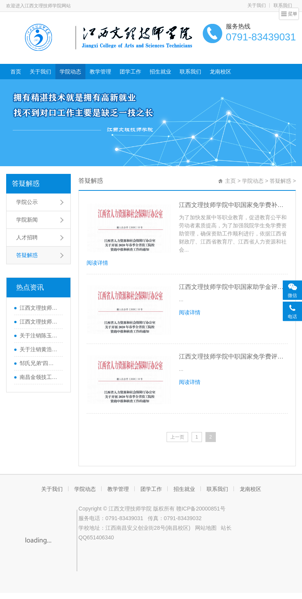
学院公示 (27, 202)
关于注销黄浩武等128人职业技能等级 (39, 349)
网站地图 (206, 528)
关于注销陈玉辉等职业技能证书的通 (39, 335)
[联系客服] (292, 311)
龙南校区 (220, 71)
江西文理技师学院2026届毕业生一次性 (39, 308)
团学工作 (130, 71)
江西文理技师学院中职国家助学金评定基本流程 (233, 287)
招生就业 (160, 71)
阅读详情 (97, 263)
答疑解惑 (26, 183)
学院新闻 (27, 220)
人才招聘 (27, 237)
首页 (15, 71)
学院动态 (70, 71)
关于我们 (256, 5)
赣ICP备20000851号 (200, 509)
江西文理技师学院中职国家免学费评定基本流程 (233, 356)
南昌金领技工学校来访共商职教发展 (39, 377)
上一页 (177, 437)
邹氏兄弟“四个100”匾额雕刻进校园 (39, 363)
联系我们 (190, 71)
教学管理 (100, 71)
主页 (230, 181)
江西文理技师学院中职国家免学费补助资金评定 (233, 205)
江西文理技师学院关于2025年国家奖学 (39, 322)
